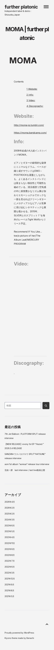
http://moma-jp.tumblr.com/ (29, 125)
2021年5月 (9, 596)
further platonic (21, 7)
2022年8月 (10, 555)
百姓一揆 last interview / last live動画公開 (25, 470)
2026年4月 (10, 502)
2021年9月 (9, 584)
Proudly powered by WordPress (19, 633)
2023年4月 (10, 537)
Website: (31, 89)
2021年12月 (10, 578)
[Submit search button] (45, 405)
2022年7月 (10, 561)
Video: (30, 100)
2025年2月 (10, 513)
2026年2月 (10, 507)
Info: (30, 94)
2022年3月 (10, 572)
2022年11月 (10, 543)
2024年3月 (10, 519)
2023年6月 (10, 525)
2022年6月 (10, 567)
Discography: (34, 106)
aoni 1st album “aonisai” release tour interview (27, 464)
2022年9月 (10, 549)
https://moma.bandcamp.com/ (30, 132)
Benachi (30, 638)
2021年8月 (9, 590)
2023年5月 (10, 531)
